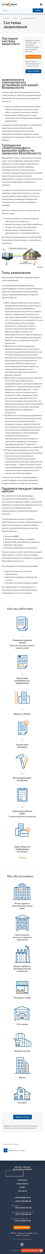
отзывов (27, 1169)
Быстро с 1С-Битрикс (30, 1250)
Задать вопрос (33, 71)
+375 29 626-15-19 (22, 1197)
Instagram (22, 1244)
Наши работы (22, 1184)
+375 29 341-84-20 (22, 1208)
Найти (38, 10)
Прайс (22, 1187)
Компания (22, 1180)
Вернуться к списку (14, 1150)
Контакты (22, 1191)
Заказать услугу (33, 56)
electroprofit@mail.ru (24, 1239)
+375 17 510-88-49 (22, 1201)
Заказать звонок (22, 1227)
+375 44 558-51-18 (22, 1221)
